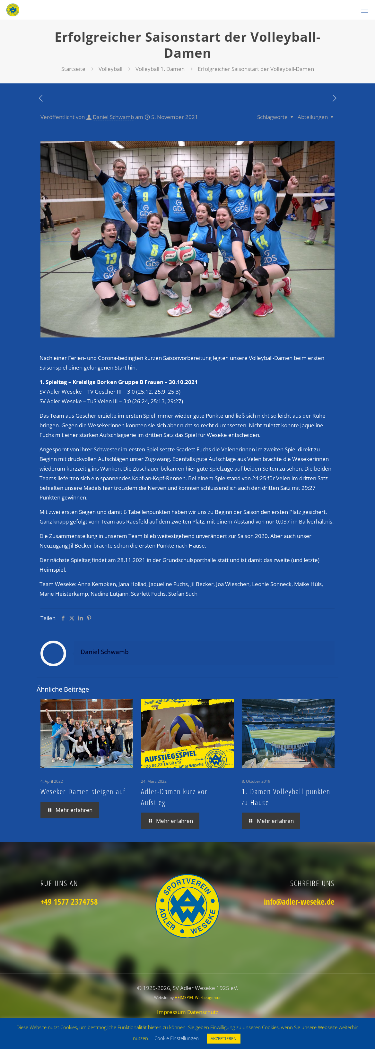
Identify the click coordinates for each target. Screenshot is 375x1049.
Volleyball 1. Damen (160, 68)
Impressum (172, 1012)
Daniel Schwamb (113, 117)
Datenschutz (202, 1012)
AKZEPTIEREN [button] (224, 1038)
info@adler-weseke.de (299, 901)
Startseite (73, 68)
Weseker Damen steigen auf (83, 791)
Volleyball (110, 68)
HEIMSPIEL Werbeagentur (198, 997)
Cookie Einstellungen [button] (176, 1038)
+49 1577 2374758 (69, 901)
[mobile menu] (364, 9)
